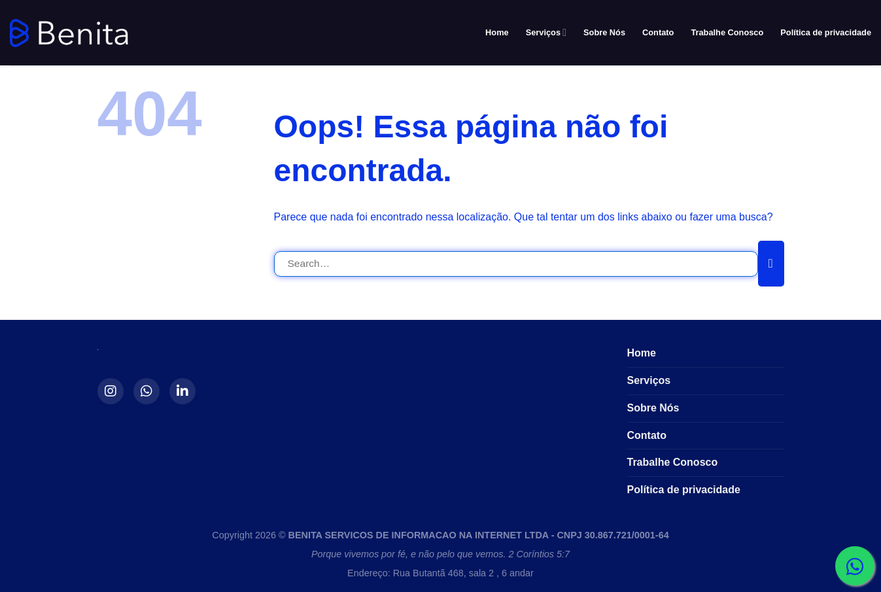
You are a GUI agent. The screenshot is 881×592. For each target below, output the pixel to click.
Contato (658, 32)
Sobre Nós (604, 32)
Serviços (546, 32)
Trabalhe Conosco (727, 32)
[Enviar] (771, 264)
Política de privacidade (825, 32)
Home (497, 32)
